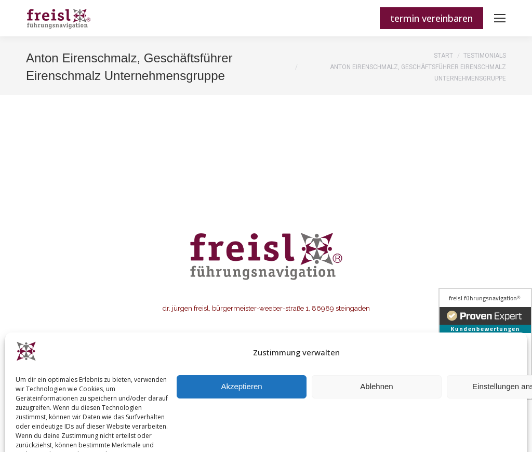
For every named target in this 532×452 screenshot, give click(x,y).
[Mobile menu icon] (500, 18)
